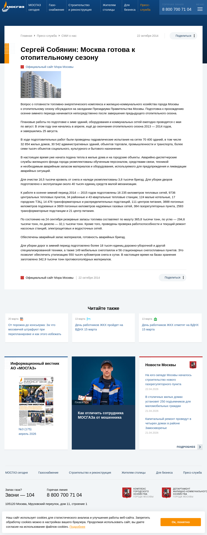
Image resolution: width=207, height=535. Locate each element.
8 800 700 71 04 (176, 9)
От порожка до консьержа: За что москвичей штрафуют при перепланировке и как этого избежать (34, 329)
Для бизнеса (164, 472)
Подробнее (77, 526)
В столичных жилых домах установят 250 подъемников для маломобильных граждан (168, 401)
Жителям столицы (134, 472)
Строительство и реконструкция (90, 472)
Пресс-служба (192, 472)
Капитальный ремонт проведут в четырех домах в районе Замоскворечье (168, 423)
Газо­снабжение (48, 472)
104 (30, 495)
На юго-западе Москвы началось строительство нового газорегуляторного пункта (168, 379)
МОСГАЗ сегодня (16, 472)
